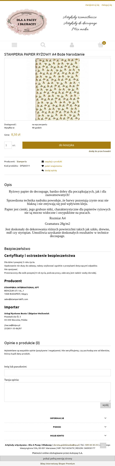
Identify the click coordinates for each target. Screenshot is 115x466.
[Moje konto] (72, 45)
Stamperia (22, 161)
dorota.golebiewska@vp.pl (66, 444)
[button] (51, 161)
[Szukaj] (43, 44)
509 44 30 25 (91, 444)
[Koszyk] (100, 44)
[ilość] (8, 145)
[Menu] (14, 45)
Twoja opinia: (11, 379)
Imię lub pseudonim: (15, 366)
